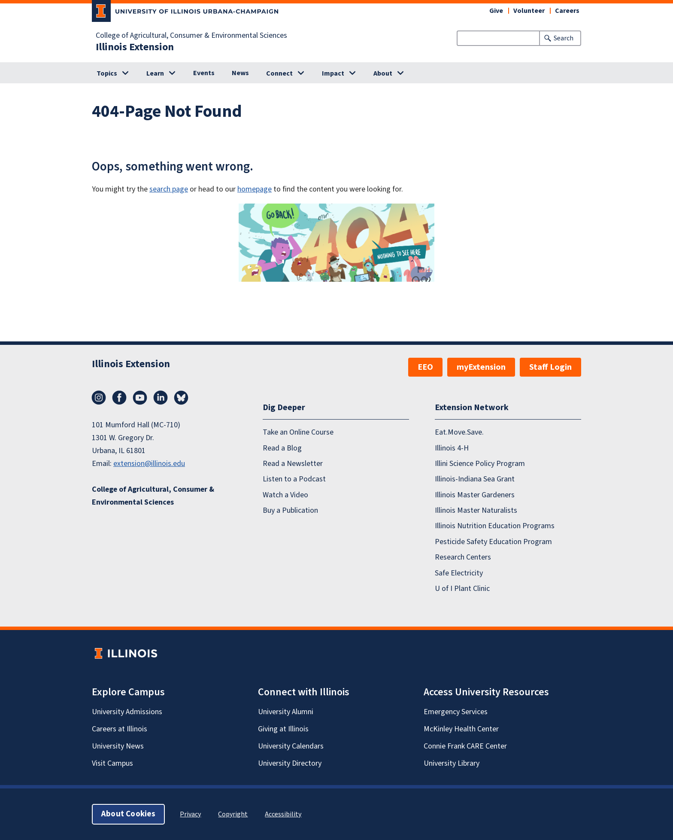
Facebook (119, 397)
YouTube (139, 397)
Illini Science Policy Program (480, 463)
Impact (333, 73)
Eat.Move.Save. (459, 432)
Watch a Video (285, 495)
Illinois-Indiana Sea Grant (475, 479)
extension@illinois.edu (149, 463)
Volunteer (529, 10)
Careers (567, 10)
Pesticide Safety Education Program (493, 541)
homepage (254, 189)
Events (204, 73)
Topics (107, 73)
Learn (155, 73)
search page (168, 189)
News (240, 73)
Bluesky (181, 397)
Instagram (98, 397)
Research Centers (463, 557)
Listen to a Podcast (294, 479)
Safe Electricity (459, 573)
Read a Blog (282, 448)
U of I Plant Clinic (462, 588)
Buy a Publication (290, 510)
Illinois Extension (135, 47)
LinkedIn (160, 397)
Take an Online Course (298, 432)
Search (563, 38)
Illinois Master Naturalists (476, 510)
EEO (425, 367)
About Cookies (128, 814)
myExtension (481, 367)
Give (496, 10)
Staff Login (550, 367)
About (382, 73)
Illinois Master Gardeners (475, 495)
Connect (279, 73)
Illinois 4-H (452, 448)
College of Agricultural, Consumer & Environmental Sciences (191, 35)
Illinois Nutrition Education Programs (495, 525)
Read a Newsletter (293, 463)
